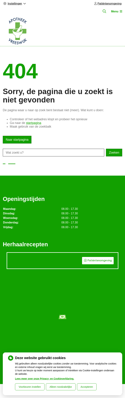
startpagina (33, 123)
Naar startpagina (17, 139)
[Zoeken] (104, 11)
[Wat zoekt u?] (53, 152)
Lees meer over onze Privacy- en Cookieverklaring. (44, 378)
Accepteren (87, 386)
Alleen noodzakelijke (61, 386)
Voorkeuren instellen (30, 386)
